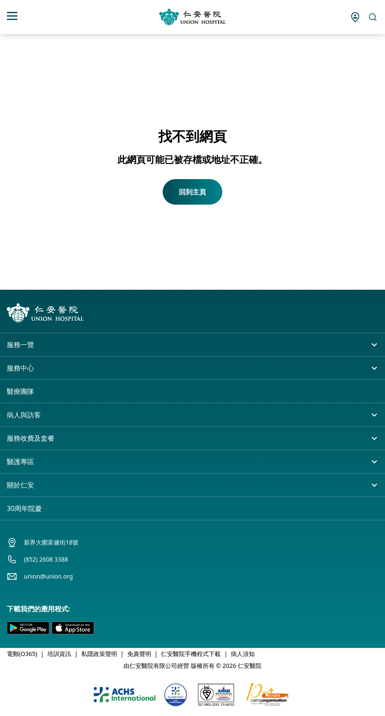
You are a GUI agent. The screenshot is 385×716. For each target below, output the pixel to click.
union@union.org (48, 576)
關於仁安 (20, 485)
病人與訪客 (24, 414)
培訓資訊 (59, 654)
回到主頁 (192, 192)
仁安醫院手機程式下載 (191, 654)
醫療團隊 (20, 391)
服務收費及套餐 (31, 438)
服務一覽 (20, 344)
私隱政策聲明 (99, 654)
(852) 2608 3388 (46, 559)
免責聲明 (139, 654)
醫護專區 (20, 461)
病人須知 (243, 654)
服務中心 (20, 368)
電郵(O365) (22, 654)
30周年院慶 (24, 508)
